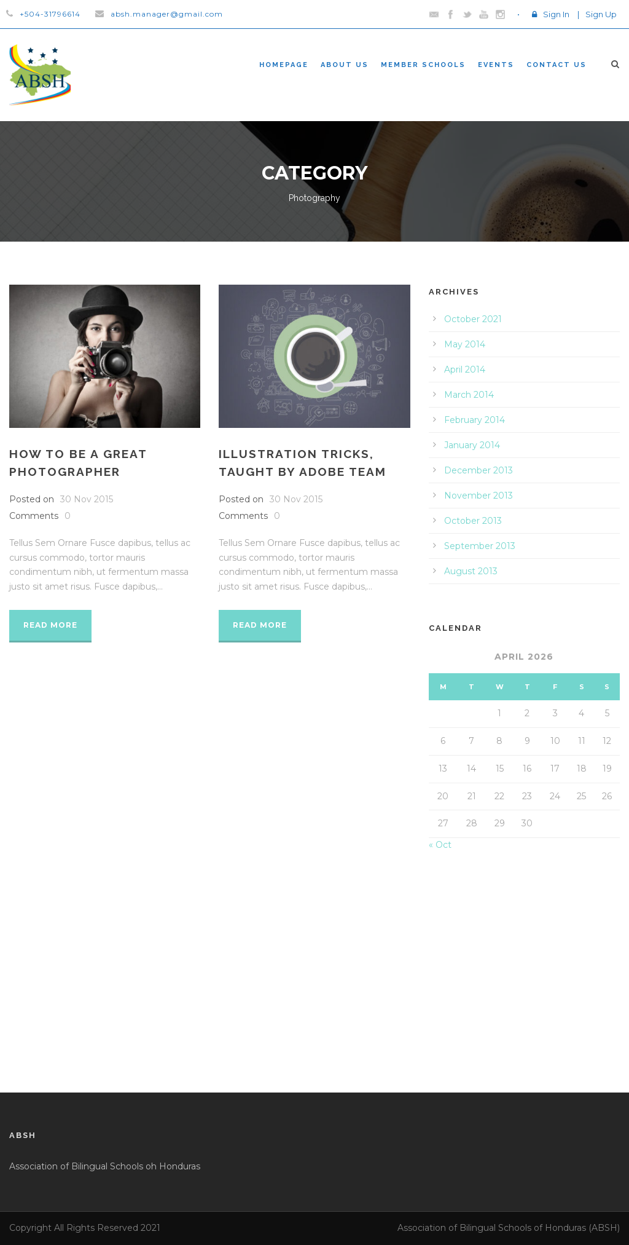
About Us (345, 65)
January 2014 (472, 445)
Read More (50, 625)
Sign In (556, 14)
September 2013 (479, 545)
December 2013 (478, 470)
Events (496, 65)
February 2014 (474, 419)
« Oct (440, 844)
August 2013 (471, 571)
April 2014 (464, 369)
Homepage (283, 65)
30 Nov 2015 (86, 499)
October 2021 (473, 319)
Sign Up (601, 14)
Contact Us (556, 65)
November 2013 (478, 495)
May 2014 (464, 344)
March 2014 (469, 394)
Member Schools (423, 65)
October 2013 (473, 520)
